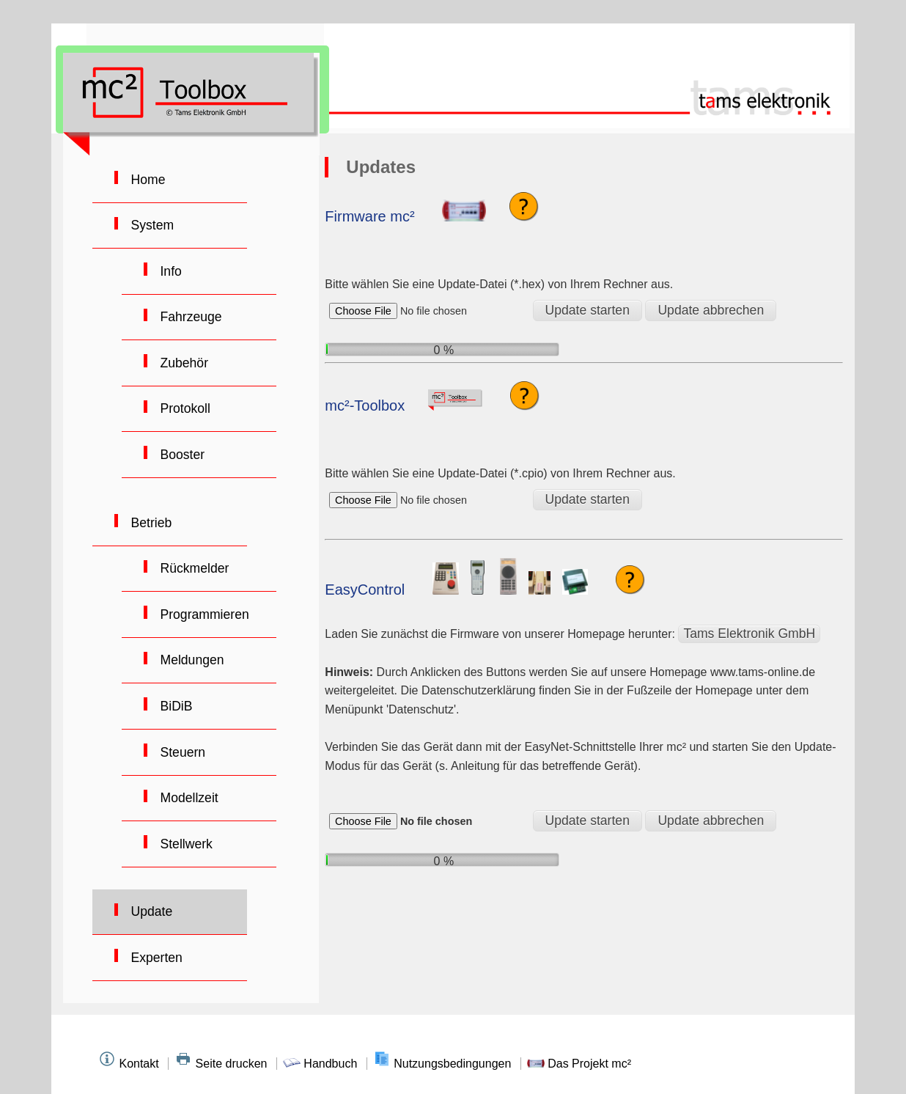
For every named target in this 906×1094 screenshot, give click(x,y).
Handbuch (322, 1063)
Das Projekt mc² (579, 1063)
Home (147, 179)
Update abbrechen (711, 310)
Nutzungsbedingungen (444, 1063)
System (151, 225)
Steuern (181, 752)
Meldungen (190, 660)
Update (150, 911)
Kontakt (130, 1063)
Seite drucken (222, 1063)
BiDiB (175, 706)
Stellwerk (185, 844)
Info (169, 271)
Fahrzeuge (189, 316)
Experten (155, 957)
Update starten (587, 310)
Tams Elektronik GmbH (749, 633)
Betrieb (150, 522)
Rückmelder (193, 568)
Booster (181, 454)
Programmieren (203, 614)
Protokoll (183, 408)
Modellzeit (187, 797)
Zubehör (182, 363)
